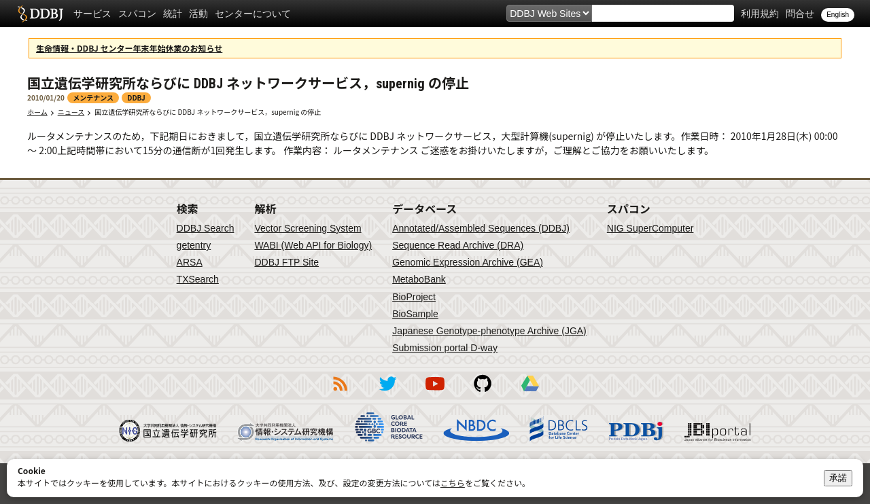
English (837, 14)
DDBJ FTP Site (286, 262)
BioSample (415, 313)
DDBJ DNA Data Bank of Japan (40, 13)
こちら (452, 482)
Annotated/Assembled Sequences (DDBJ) (481, 228)
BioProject (414, 296)
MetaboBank (419, 279)
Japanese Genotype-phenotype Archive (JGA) (489, 330)
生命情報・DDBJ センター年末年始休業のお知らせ (129, 48)
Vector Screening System (307, 228)
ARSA (190, 262)
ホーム (37, 112)
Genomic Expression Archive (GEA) (467, 262)
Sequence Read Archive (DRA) (457, 245)
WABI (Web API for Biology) (313, 245)
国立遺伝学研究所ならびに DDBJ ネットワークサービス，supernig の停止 (207, 112)
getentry (194, 245)
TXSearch (198, 279)
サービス (92, 13)
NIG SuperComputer (650, 228)
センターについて (253, 13)
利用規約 (760, 13)
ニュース (71, 112)
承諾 (838, 478)
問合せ (800, 13)
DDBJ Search (205, 228)
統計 (172, 13)
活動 (198, 13)
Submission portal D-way (445, 347)
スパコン (137, 13)
